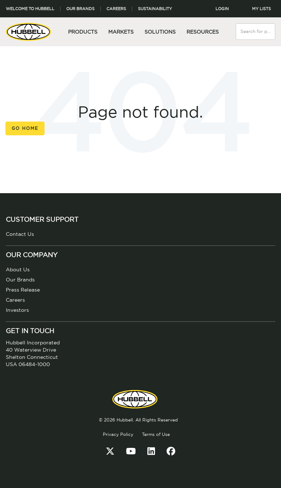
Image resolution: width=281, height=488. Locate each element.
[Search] (270, 27)
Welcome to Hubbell (30, 9)
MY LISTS (261, 9)
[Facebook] (171, 452)
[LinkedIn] (151, 452)
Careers (116, 9)
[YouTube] (131, 452)
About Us (18, 269)
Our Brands (80, 9)
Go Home (25, 128)
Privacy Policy (118, 434)
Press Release (23, 290)
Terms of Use (156, 434)
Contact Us (20, 234)
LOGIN (222, 9)
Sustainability (155, 9)
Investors (17, 310)
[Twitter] (110, 452)
